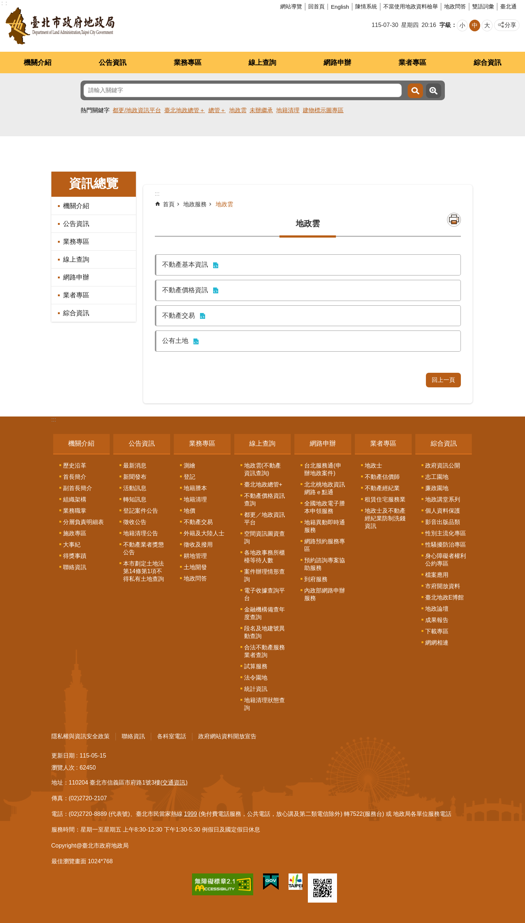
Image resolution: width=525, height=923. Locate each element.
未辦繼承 (261, 110)
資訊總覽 (93, 183)
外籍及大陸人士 (204, 533)
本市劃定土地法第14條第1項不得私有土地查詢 (143, 571)
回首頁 (316, 6)
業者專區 (412, 62)
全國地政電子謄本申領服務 (324, 507)
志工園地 (436, 477)
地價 (189, 511)
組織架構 (74, 499)
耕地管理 (195, 556)
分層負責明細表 (83, 522)
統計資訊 (255, 689)
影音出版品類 (442, 522)
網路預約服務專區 (324, 545)
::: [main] (157, 194)
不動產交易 (178, 315)
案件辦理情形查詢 (264, 575)
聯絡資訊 (74, 567)
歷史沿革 (74, 465)
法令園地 (255, 677)
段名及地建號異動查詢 (264, 632)
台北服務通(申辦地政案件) (322, 469)
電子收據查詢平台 (264, 594)
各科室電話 (171, 736)
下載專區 (436, 631)
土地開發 (195, 567)
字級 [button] (445, 25)
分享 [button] (510, 25)
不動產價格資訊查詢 (264, 500)
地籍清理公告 (140, 533)
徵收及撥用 (198, 544)
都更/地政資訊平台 (137, 110)
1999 (190, 814)
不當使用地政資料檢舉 (410, 6)
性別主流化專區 (445, 533)
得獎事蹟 (74, 556)
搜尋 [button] (415, 90)
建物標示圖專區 (323, 110)
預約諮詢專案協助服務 (324, 564)
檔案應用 (436, 575)
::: (53, 419)
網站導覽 (291, 6)
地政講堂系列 (442, 499)
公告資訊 (112, 62)
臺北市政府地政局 (59, 25)
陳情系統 (366, 6)
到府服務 (316, 579)
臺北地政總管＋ (184, 110)
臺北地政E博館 (444, 597)
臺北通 (508, 6)
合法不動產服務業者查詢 (264, 651)
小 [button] (462, 25)
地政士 (373, 465)
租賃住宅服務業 (385, 499)
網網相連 (436, 643)
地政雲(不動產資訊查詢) (262, 469)
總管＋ (217, 110)
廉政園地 (436, 488)
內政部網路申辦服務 (324, 594)
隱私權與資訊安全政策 (80, 736)
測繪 (189, 465)
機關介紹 (37, 62)
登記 (189, 477)
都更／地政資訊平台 (264, 518)
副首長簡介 (77, 488)
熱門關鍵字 (95, 110)
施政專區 (74, 533)
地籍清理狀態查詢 (264, 704)
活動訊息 (134, 488)
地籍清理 (287, 110)
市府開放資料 (442, 586)
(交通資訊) (174, 782)
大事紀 (72, 544)
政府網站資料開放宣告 (227, 736)
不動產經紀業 (382, 488)
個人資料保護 (442, 511)
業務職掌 (74, 511)
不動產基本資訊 (185, 264)
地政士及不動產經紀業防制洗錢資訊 (385, 518)
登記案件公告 (140, 511)
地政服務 (195, 204)
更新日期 (63, 755)
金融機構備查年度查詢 (264, 613)
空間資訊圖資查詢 (264, 537)
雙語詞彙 (483, 6)
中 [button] (475, 25)
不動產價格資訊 (185, 290)
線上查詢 (262, 62)
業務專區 (187, 62)
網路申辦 (337, 62)
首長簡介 (74, 477)
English (340, 7)
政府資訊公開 (442, 465)
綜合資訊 (487, 62)
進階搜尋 (433, 90)
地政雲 (238, 110)
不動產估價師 (382, 477)
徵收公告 (134, 522)
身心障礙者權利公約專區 (445, 560)
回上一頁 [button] (443, 380)
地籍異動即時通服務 (324, 526)
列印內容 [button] (454, 220)
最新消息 (134, 465)
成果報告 (436, 620)
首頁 (169, 204)
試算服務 (255, 666)
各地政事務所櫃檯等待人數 (264, 556)
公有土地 (175, 340)
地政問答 (455, 6)
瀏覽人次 (63, 767)
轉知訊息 (134, 499)
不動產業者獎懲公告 (143, 548)
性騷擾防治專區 (445, 544)
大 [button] (487, 25)
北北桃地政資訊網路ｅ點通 (324, 488)
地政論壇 (436, 609)
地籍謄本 (195, 488)
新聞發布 (134, 477)
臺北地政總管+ (263, 484)
